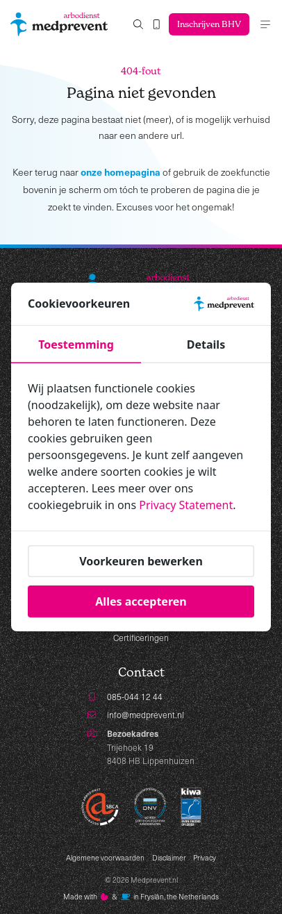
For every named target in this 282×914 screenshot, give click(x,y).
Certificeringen (141, 637)
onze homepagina (120, 171)
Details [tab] (206, 344)
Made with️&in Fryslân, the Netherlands (141, 896)
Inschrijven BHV (208, 24)
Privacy (204, 858)
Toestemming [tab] (76, 344)
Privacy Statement (186, 505)
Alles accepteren (140, 600)
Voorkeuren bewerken (141, 560)
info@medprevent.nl (145, 714)
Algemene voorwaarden (105, 858)
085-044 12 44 (135, 696)
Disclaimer (169, 858)
